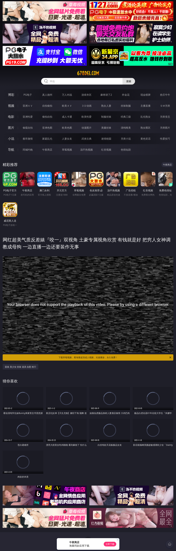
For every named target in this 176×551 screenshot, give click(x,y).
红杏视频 (106, 149)
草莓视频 (67, 149)
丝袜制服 (126, 105)
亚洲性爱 (28, 116)
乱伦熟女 (145, 116)
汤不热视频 (86, 149)
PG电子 (27, 94)
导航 (11, 149)
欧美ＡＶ (67, 105)
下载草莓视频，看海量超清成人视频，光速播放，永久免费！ (115, 357)
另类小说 (126, 138)
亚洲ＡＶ (28, 105)
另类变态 (165, 116)
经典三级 (126, 116)
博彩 (11, 95)
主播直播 (145, 105)
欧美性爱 (87, 116)
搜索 (128, 81)
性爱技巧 (165, 138)
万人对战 (67, 94)
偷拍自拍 (47, 116)
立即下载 (110, 544)
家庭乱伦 (47, 138)
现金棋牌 (145, 94)
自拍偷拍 (47, 105)
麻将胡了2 (106, 94)
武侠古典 (87, 138)
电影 (11, 116)
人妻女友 (67, 138)
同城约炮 (28, 149)
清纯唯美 (126, 127)
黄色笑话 (145, 138)
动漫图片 (87, 127)
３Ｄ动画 (87, 105)
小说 (11, 138)
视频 (11, 106)
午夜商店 (47, 149)
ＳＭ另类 (165, 105)
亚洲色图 (47, 127)
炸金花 (126, 94)
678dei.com (88, 73)
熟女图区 (145, 127)
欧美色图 (67, 127)
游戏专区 (87, 94)
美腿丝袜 (106, 127)
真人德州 (47, 94)
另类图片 (165, 127)
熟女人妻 (106, 105)
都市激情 (28, 138)
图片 (11, 127)
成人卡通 (67, 116)
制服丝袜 (106, 116)
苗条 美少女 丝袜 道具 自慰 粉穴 (20, 366)
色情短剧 (126, 149)
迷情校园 (106, 138)
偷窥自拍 (28, 127)
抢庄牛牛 (165, 94)
